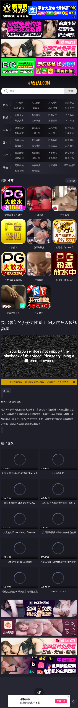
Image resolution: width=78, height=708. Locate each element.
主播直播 (52, 120)
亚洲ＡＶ (19, 115)
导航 (5, 167)
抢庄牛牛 (69, 107)
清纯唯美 (36, 145)
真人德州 (36, 102)
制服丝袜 (19, 132)
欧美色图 (52, 140)
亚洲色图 (36, 140)
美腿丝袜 (19, 145)
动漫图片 (69, 140)
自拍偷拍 (36, 115)
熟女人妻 (19, 120)
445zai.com (39, 83)
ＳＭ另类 (69, 120)
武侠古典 (69, 152)
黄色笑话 (52, 158)
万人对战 (52, 102)
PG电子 (19, 102)
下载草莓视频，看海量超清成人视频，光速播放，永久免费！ (42, 382)
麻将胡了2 (19, 107)
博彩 (5, 105)
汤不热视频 (69, 165)
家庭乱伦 (36, 152)
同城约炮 (19, 165)
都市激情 (19, 152)
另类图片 (69, 145)
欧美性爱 (69, 127)
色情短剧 (36, 170)
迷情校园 (19, 158)
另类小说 (36, 158)
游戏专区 (69, 102)
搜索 (70, 90)
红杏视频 (19, 170)
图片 (5, 142)
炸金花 (36, 107)
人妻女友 (52, 152)
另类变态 (69, 132)
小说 (5, 155)
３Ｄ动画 (69, 115)
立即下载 (61, 701)
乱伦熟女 (52, 132)
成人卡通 (52, 127)
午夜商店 (36, 165)
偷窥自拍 (19, 140)
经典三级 (36, 132)
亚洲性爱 (19, 127)
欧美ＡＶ (52, 115)
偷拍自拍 (36, 127)
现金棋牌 (52, 107)
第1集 (6, 390)
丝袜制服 (36, 120)
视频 (5, 117)
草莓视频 (52, 165)
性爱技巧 (69, 158)
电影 (5, 130)
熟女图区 (52, 145)
